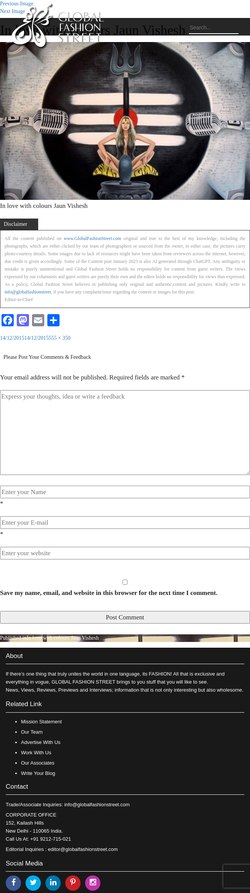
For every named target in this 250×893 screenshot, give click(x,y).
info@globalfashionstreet (28, 292)
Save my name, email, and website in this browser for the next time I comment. (109, 592)
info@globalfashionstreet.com (96, 804)
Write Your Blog (38, 773)
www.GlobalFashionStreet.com (92, 238)
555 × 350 (60, 338)
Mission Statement (41, 721)
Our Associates (37, 763)
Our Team (32, 732)
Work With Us (36, 752)
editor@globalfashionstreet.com (83, 849)
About (14, 656)
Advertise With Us (40, 742)
